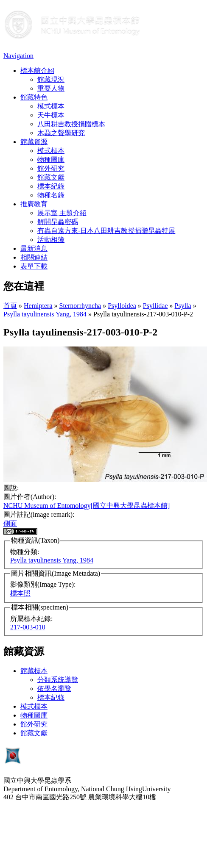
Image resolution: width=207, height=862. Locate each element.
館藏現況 (50, 79)
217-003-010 (27, 627)
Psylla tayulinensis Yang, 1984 (45, 314)
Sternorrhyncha (80, 305)
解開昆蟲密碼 (57, 221)
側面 (10, 523)
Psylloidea (122, 305)
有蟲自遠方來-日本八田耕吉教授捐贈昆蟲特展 (106, 230)
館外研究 (50, 168)
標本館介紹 (37, 70)
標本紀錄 (50, 186)
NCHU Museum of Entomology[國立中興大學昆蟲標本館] (86, 505)
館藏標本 (34, 670)
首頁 (10, 305)
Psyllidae (155, 305)
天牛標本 (50, 115)
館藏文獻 (50, 177)
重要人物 (50, 88)
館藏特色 (34, 97)
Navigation (18, 55)
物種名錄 (50, 195)
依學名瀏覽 (54, 688)
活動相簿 (50, 239)
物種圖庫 (50, 159)
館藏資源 (34, 141)
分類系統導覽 (57, 679)
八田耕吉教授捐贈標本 (71, 123)
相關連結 (34, 257)
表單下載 (34, 266)
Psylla (183, 305)
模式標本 (50, 106)
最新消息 (34, 248)
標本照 (20, 593)
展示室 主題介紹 (62, 212)
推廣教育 (34, 204)
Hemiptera (38, 305)
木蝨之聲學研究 (61, 132)
